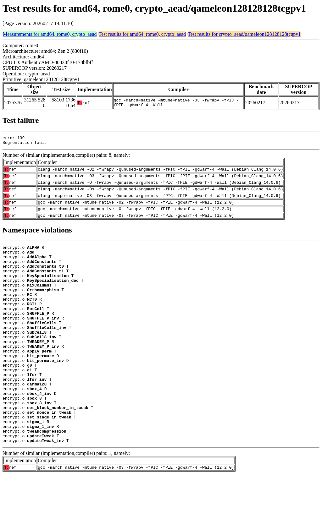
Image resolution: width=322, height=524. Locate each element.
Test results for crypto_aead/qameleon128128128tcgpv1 (244, 34)
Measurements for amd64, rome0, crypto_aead (50, 34)
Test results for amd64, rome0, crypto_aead (142, 34)
